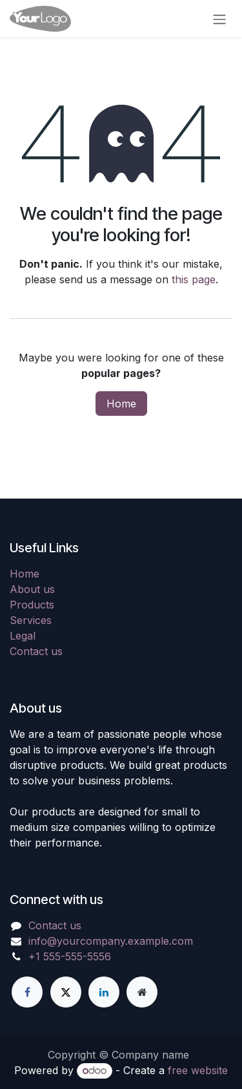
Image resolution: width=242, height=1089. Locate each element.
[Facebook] (27, 992)
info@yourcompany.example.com (110, 940)
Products (32, 604)
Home (121, 403)
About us (32, 589)
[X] (65, 992)
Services (31, 620)
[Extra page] (141, 992)
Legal (22, 635)
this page (194, 279)
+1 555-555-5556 (69, 956)
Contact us (36, 651)
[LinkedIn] (103, 992)
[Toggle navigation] (219, 18)
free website (198, 1070)
